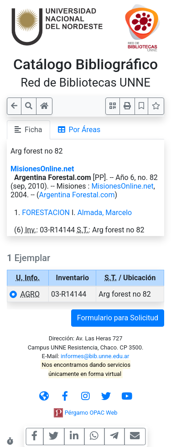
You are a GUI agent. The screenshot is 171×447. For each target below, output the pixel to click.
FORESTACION (46, 212)
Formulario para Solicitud (117, 317)
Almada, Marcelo (104, 212)
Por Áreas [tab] (79, 129)
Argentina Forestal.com (76, 194)
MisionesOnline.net (42, 168)
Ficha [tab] (28, 129)
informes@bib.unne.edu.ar (95, 356)
